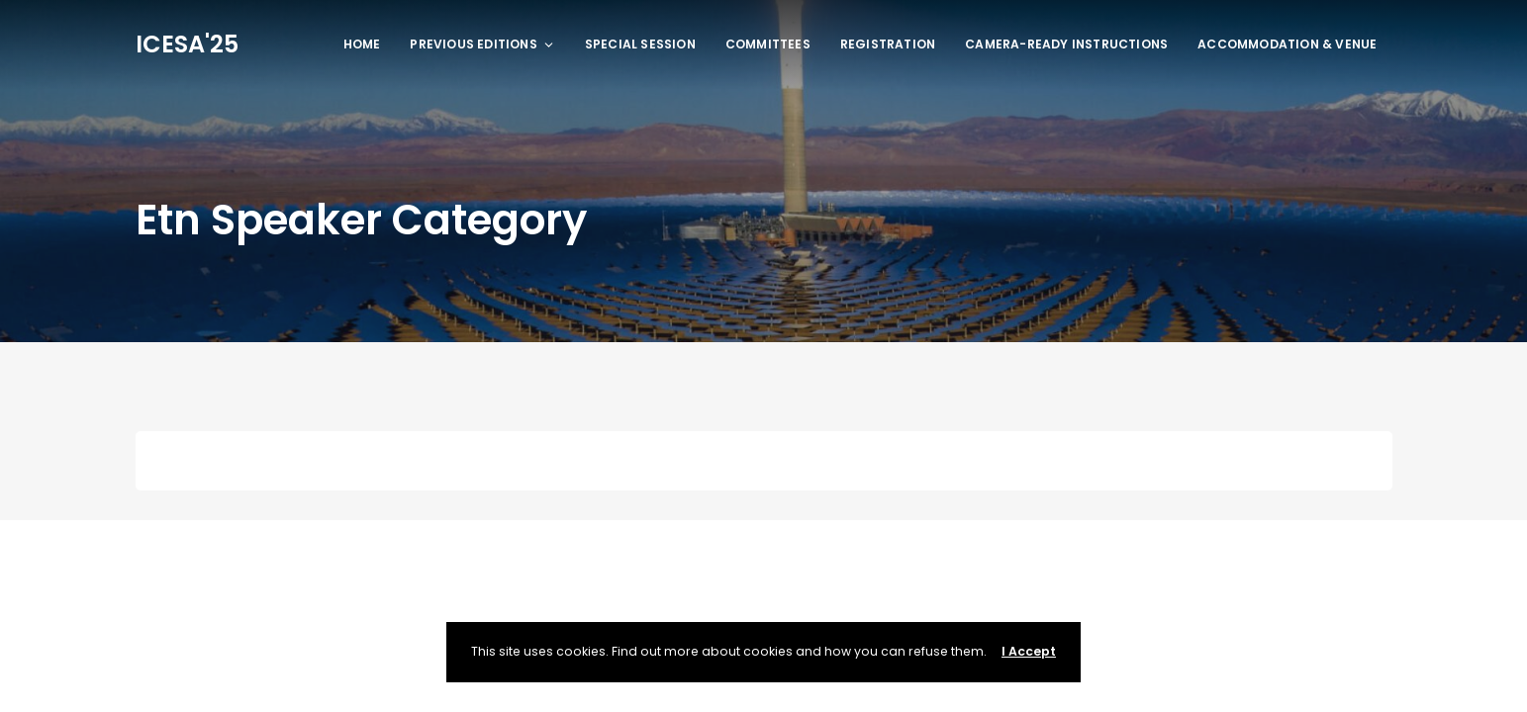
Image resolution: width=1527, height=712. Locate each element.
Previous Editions (482, 44)
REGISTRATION (887, 44)
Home (362, 44)
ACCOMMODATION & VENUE (1287, 44)
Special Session (640, 44)
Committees (768, 44)
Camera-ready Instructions (1066, 44)
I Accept (1029, 651)
